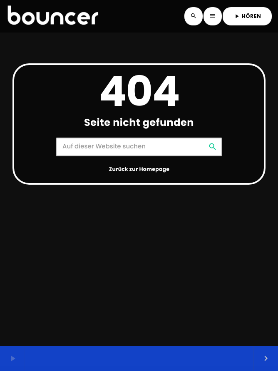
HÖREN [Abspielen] (247, 16)
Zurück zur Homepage (139, 169)
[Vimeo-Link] (52, 16)
